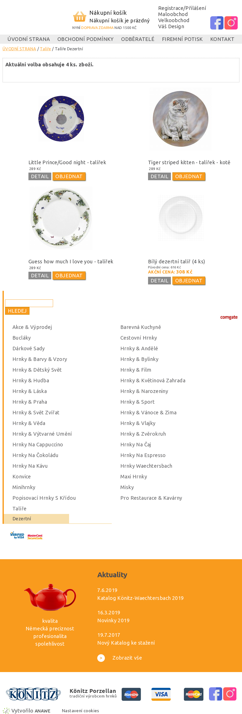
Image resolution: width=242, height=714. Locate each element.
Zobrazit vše (119, 658)
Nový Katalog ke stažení (126, 643)
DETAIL (40, 176)
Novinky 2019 (113, 620)
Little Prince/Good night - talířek (67, 162)
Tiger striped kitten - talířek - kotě (189, 162)
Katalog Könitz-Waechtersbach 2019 (140, 598)
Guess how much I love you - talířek (71, 261)
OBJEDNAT (69, 176)
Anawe (42, 710)
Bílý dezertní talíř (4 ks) (176, 261)
